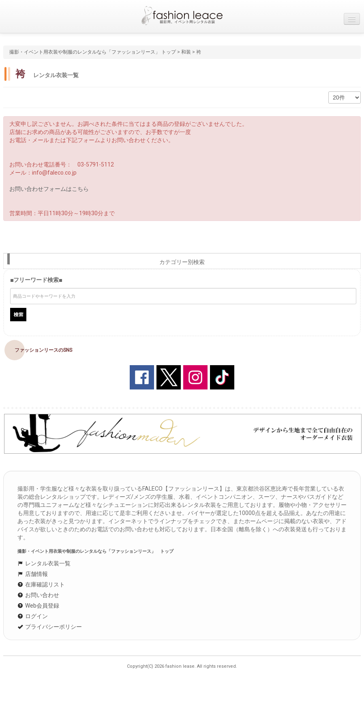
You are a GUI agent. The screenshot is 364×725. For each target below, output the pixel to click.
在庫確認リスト (41, 584)
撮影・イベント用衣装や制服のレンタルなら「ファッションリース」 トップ (92, 52)
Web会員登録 (38, 605)
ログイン (32, 616)
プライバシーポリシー (49, 626)
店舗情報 (32, 574)
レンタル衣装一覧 (44, 563)
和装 (186, 52)
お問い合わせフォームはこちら (49, 189)
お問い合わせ (38, 595)
